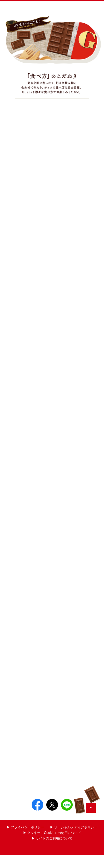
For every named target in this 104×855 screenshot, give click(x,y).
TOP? (91, 808)
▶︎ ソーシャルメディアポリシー (73, 827)
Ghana (20, 7)
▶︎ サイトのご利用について (52, 838)
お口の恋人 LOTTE (74, 7)
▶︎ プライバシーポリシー (25, 827)
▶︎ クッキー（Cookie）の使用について (52, 833)
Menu (95, 7)
